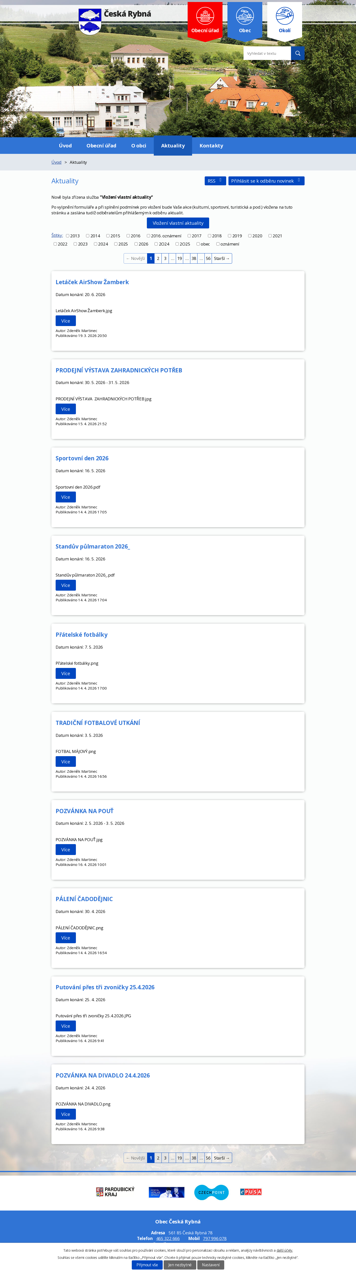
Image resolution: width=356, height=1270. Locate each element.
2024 (103, 244)
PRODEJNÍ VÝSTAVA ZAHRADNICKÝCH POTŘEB (119, 370)
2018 (217, 236)
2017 (196, 236)
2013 (75, 236)
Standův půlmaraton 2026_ (93, 546)
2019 (237, 236)
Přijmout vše (147, 1265)
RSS (215, 181)
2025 (123, 244)
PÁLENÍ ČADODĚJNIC (84, 899)
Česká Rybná (115, 13)
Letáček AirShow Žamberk (92, 282)
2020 (257, 236)
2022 (62, 244)
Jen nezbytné (180, 1265)
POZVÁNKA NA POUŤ (84, 811)
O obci (138, 145)
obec (205, 244)
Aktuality (173, 145)
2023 (83, 244)
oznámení (230, 244)
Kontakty (211, 145)
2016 (135, 236)
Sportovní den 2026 (82, 458)
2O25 (185, 244)
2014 (95, 236)
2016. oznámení (166, 236)
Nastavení (211, 1265)
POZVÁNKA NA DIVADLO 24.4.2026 (103, 1075)
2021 (277, 236)
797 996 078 (214, 1238)
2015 (115, 236)
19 (179, 258)
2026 (143, 244)
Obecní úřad (101, 145)
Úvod (65, 145)
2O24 (164, 244)
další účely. (285, 1250)
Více (65, 321)
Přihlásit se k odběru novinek (266, 181)
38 (194, 258)
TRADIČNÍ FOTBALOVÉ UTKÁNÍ (98, 723)
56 (208, 258)
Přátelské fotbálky (82, 634)
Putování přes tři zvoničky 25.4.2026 (105, 987)
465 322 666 (168, 1238)
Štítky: (57, 235)
